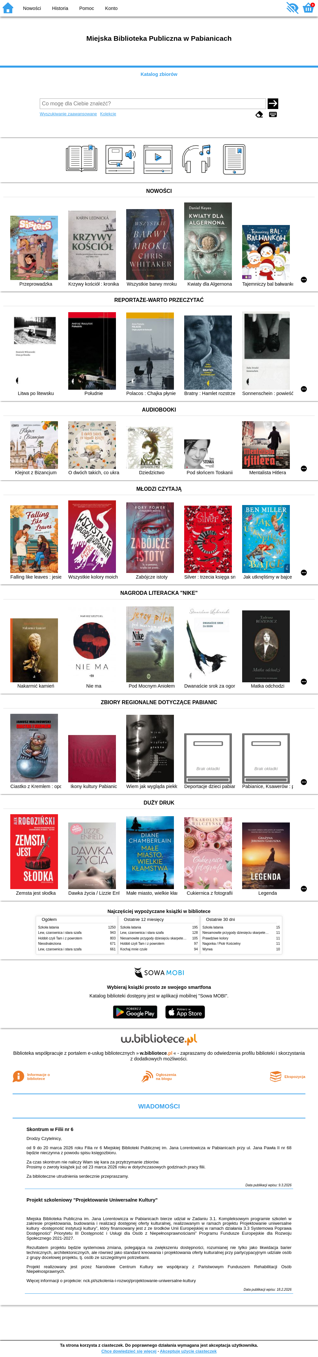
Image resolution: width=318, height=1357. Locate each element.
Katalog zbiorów (158, 74)
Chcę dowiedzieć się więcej (128, 1351)
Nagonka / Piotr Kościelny (221, 943)
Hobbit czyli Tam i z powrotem (60, 938)
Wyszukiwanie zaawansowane (68, 113)
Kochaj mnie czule (133, 949)
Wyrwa (207, 949)
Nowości (32, 8)
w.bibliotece (156, 1053)
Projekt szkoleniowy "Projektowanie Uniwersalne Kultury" (92, 1200)
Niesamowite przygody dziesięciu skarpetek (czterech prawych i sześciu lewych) (179, 938)
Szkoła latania (48, 927)
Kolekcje (108, 113)
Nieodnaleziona (49, 943)
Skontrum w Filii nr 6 (50, 1129)
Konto (111, 8)
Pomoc (86, 8)
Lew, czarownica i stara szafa (59, 932)
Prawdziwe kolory (215, 938)
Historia (60, 8)
